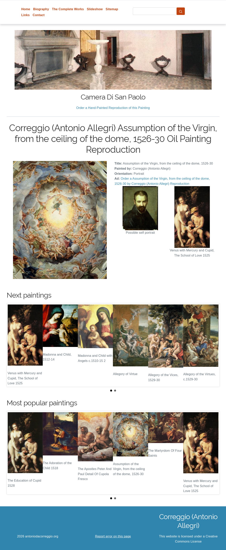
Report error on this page (113, 536)
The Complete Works (68, 9)
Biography (41, 9)
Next (213, 345)
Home (25, 9)
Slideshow (95, 9)
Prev (13, 345)
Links (25, 15)
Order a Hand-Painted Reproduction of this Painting (113, 107)
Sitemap (112, 9)
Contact (39, 15)
